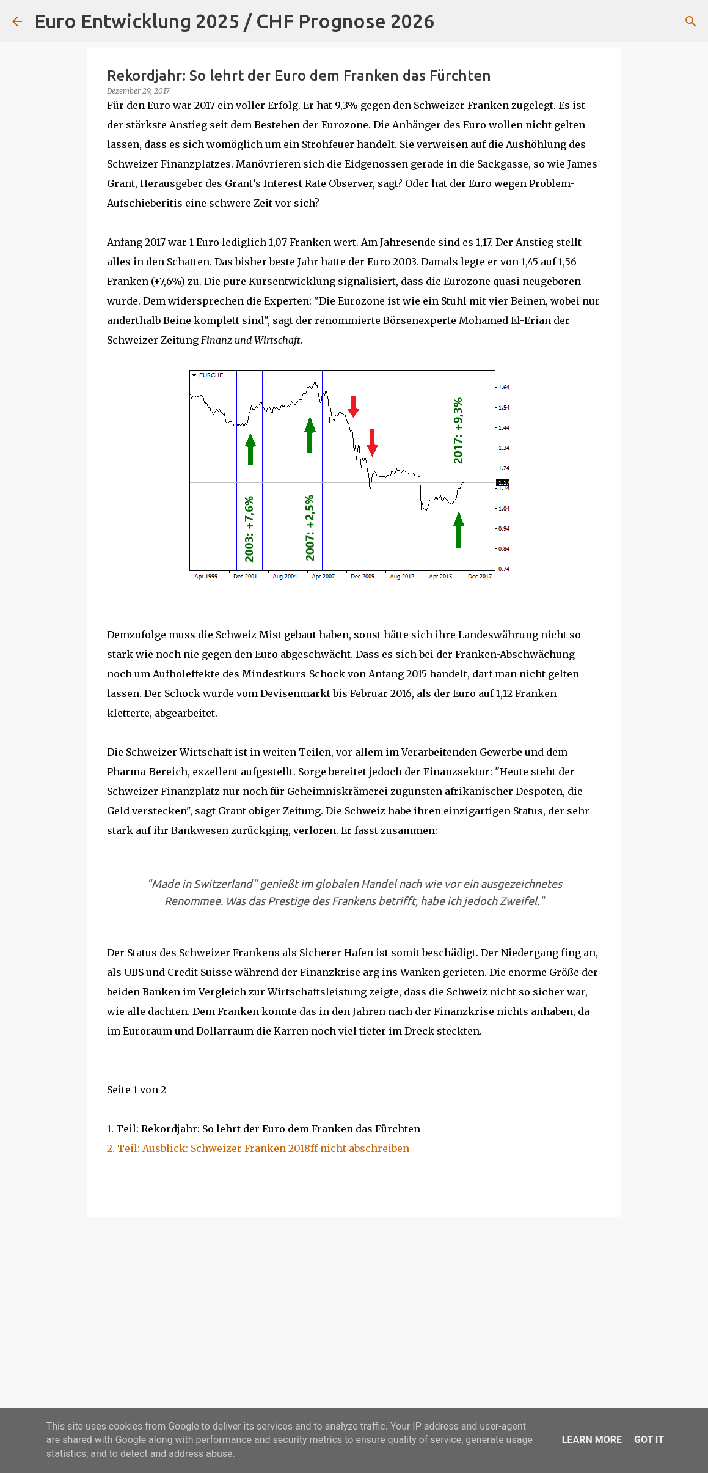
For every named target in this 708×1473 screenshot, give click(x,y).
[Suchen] (451, 21)
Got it (649, 1439)
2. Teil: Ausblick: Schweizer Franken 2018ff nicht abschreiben (258, 1148)
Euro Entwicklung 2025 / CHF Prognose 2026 (234, 21)
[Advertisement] (354, 1321)
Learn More (592, 1439)
